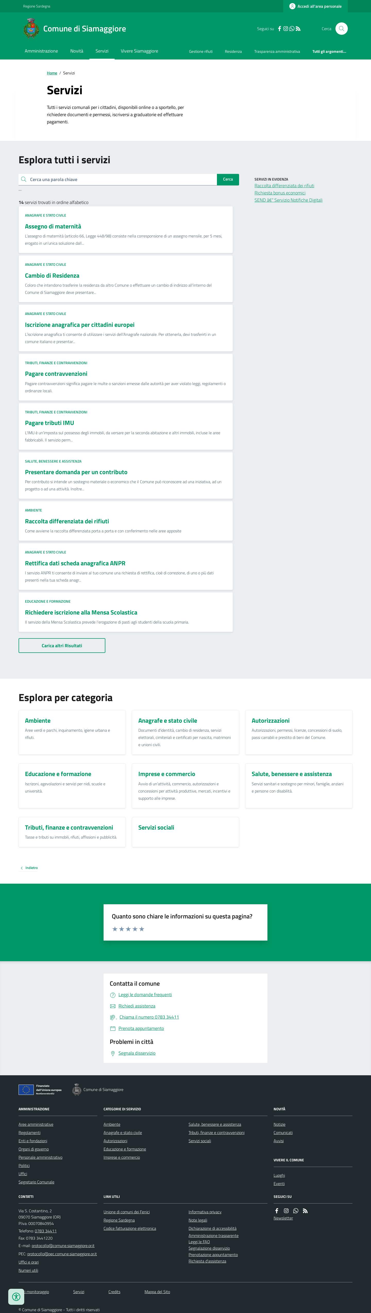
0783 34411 (46, 1231)
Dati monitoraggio (34, 1292)
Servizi (102, 50)
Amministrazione (41, 50)
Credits (114, 1292)
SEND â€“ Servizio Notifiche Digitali (289, 200)
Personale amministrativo (40, 1157)
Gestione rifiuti (201, 51)
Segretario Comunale (36, 1182)
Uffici (23, 1174)
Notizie (279, 1124)
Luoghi (279, 1175)
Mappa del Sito (157, 1292)
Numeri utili (28, 1270)
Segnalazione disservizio (209, 1248)
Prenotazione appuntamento (213, 1254)
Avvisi (279, 1141)
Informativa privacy (205, 1212)
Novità (76, 50)
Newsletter (283, 1218)
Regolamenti (29, 1132)
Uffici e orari (29, 1262)
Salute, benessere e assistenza (53, 461)
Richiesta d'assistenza (207, 1261)
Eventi (279, 1183)
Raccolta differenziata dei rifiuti (284, 185)
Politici (24, 1165)
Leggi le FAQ (199, 1242)
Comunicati (283, 1132)
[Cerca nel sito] (339, 28)
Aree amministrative (36, 1124)
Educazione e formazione (48, 601)
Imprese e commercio (122, 1157)
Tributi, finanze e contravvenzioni (56, 362)
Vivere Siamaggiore (139, 50)
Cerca (228, 179)
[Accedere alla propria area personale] (315, 6)
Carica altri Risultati (62, 645)
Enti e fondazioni (33, 1141)
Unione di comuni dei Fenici (127, 1212)
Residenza (233, 51)
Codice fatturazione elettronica (130, 1228)
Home (52, 73)
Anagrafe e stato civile (45, 215)
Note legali (198, 1220)
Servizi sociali (200, 1141)
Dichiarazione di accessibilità (213, 1228)
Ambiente (33, 510)
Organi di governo (34, 1149)
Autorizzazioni (115, 1141)
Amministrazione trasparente (214, 1235)
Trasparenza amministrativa (277, 51)
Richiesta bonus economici (280, 192)
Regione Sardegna (36, 6)
